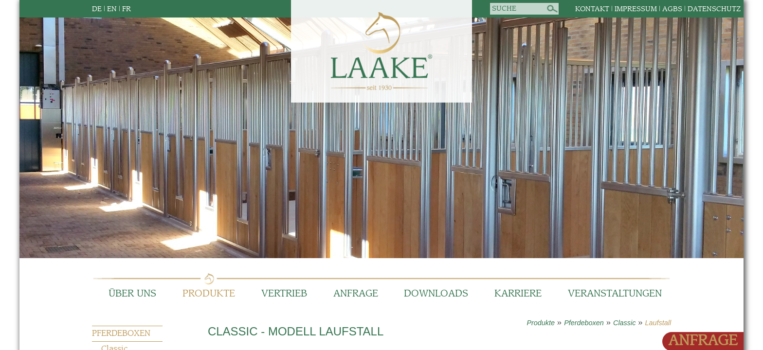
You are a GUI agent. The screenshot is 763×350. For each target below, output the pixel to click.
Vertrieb (284, 293)
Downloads (436, 293)
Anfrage (355, 293)
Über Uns (132, 293)
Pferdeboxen (584, 323)
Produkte (208, 293)
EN (112, 9)
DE (97, 9)
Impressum (636, 9)
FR (126, 9)
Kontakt (592, 9)
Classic (624, 323)
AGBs (672, 9)
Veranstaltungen (615, 293)
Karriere (518, 293)
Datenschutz (714, 9)
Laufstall (658, 323)
